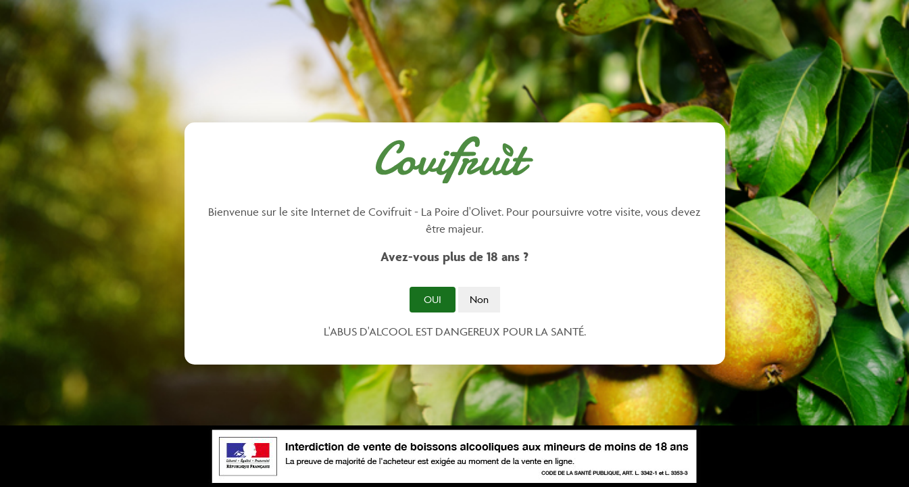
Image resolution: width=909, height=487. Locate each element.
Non (479, 299)
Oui (432, 299)
